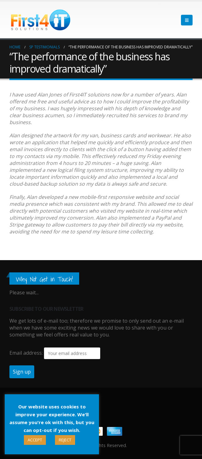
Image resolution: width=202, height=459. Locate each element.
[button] (187, 20)
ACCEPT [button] (35, 440)
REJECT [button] (65, 440)
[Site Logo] (40, 20)
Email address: (26, 352)
